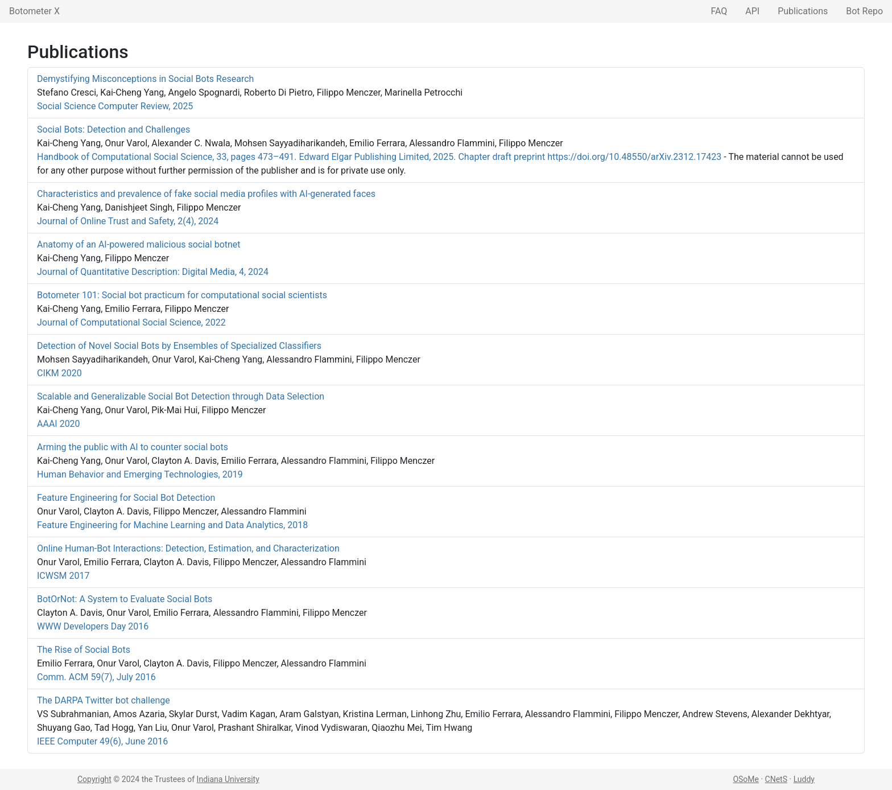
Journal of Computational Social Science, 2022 (131, 322)
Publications (803, 11)
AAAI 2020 (58, 423)
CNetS (776, 779)
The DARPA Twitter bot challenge (103, 700)
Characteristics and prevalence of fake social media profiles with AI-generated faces (206, 193)
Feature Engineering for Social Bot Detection (126, 497)
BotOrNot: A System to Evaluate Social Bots (124, 599)
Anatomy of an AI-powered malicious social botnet (139, 244)
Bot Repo (864, 11)
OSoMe (746, 779)
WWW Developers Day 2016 (92, 626)
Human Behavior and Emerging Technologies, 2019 (140, 474)
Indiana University (228, 779)
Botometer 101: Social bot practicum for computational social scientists (182, 295)
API (752, 11)
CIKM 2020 (59, 373)
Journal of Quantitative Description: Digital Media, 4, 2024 (153, 271)
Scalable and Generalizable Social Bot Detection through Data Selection (180, 396)
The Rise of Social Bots (83, 649)
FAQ (719, 11)
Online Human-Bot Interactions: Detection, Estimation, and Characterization (188, 548)
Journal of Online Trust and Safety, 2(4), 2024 (127, 221)
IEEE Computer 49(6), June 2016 (102, 741)
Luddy (804, 779)
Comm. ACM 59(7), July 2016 (96, 677)
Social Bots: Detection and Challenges (113, 129)
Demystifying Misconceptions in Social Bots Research (145, 78)
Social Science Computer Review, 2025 (115, 106)
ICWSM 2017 (63, 575)
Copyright (94, 779)
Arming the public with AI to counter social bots (132, 447)
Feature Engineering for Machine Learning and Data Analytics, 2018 (172, 525)
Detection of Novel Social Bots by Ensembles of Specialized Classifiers (179, 345)
